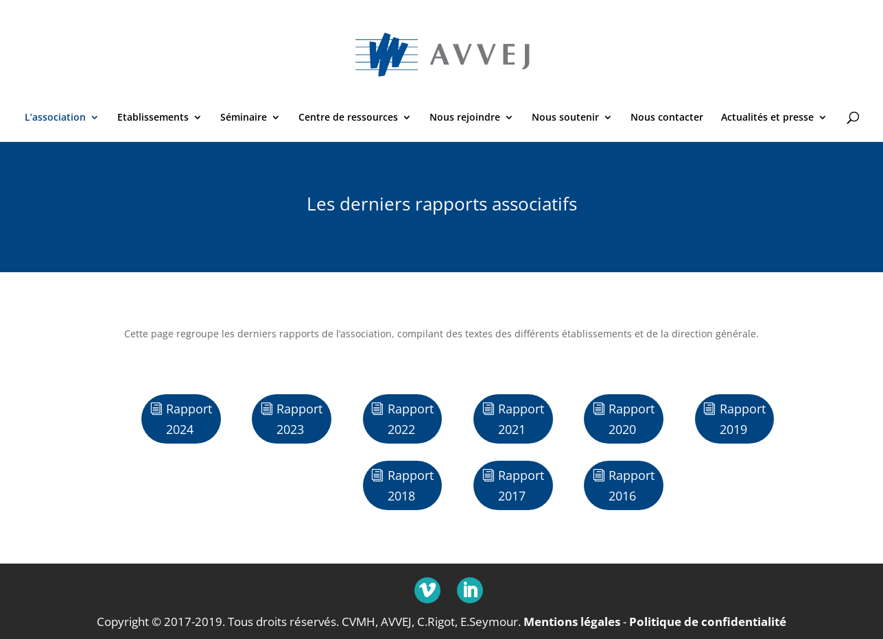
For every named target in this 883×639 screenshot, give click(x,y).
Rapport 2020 (632, 419)
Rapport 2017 (521, 486)
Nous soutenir (565, 117)
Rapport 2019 (743, 419)
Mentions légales (571, 621)
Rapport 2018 (411, 486)
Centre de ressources (348, 117)
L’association (55, 117)
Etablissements (153, 117)
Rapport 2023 (299, 419)
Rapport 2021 (521, 419)
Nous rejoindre (464, 117)
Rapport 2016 (632, 486)
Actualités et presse (767, 117)
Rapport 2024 (189, 419)
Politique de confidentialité (707, 621)
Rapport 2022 (411, 419)
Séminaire (243, 117)
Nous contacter (667, 117)
